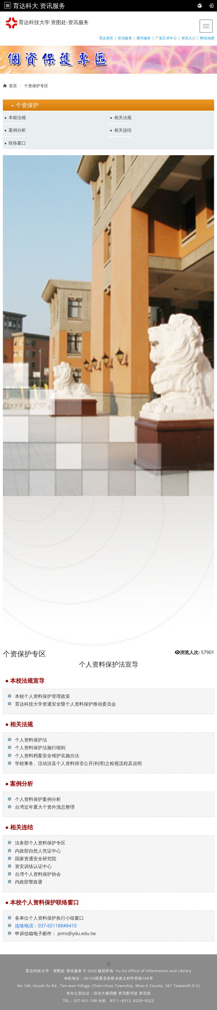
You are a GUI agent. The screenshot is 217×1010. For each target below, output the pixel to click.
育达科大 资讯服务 (39, 5)
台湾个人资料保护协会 (34, 874)
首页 (13, 85)
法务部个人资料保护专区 (36, 843)
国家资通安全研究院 (32, 858)
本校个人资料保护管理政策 (39, 696)
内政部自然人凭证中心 (34, 851)
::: (109, 963)
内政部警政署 (25, 882)
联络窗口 (17, 143)
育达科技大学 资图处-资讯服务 (47, 22)
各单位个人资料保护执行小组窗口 (49, 918)
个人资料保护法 (27, 740)
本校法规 (17, 117)
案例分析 (17, 130)
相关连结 (122, 130)
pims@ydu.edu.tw (76, 933)
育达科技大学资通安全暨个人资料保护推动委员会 (62, 704)
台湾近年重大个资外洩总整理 (41, 807)
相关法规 (122, 117)
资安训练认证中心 (30, 866)
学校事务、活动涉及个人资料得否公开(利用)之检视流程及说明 (75, 763)
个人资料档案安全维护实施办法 (43, 755)
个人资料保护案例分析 (34, 799)
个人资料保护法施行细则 (36, 747)
